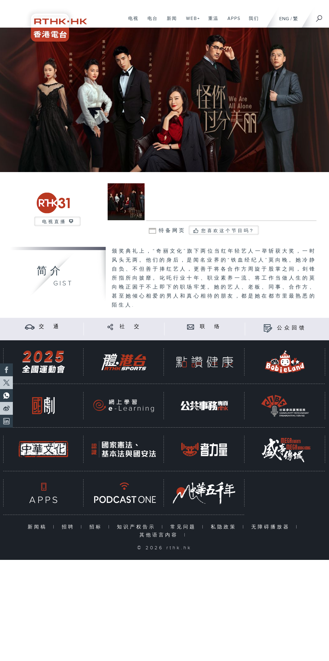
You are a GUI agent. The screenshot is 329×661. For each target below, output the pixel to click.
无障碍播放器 (272, 527)
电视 (130, 22)
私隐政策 (225, 527)
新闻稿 (39, 527)
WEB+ (190, 22)
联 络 (211, 327)
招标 (97, 527)
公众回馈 (292, 328)
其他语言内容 (160, 535)
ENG (284, 19)
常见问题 (184, 527)
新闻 (169, 22)
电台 (150, 22)
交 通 (50, 327)
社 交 (130, 327)
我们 (251, 22)
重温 (210, 22)
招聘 (69, 527)
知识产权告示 (137, 527)
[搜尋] (319, 16)
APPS (232, 22)
